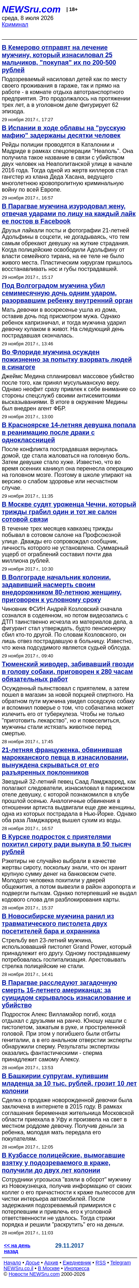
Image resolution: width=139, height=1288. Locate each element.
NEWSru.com (31, 9)
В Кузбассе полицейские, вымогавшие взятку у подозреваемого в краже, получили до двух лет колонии (63, 1163)
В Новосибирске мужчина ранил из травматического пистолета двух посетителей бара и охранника (58, 924)
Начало (12, 1262)
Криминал (15, 24)
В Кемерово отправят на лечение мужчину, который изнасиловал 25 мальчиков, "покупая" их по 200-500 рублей (59, 59)
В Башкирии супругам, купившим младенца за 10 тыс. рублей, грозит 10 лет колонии (69, 1083)
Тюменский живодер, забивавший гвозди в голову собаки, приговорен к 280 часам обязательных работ (68, 672)
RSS (100, 1262)
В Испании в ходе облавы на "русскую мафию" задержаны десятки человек (63, 131)
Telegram (120, 1262)
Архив (51, 1262)
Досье (32, 1262)
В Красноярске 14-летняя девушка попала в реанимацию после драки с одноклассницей (69, 432)
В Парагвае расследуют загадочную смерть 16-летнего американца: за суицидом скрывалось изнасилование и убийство (66, 994)
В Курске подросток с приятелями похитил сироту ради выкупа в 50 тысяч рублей (66, 844)
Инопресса (77, 1268)
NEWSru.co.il (18, 1268)
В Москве (49, 1268)
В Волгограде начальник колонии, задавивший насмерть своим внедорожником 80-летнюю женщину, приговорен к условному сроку (61, 588)
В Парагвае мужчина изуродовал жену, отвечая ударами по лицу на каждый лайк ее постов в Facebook (69, 214)
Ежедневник (77, 1262)
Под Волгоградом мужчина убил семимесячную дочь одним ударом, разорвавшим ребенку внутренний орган (67, 293)
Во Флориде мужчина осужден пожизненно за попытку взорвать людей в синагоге (67, 360)
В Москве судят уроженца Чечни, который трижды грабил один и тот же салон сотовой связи (69, 512)
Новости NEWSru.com (34, 1274)
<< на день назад (17, 1248)
